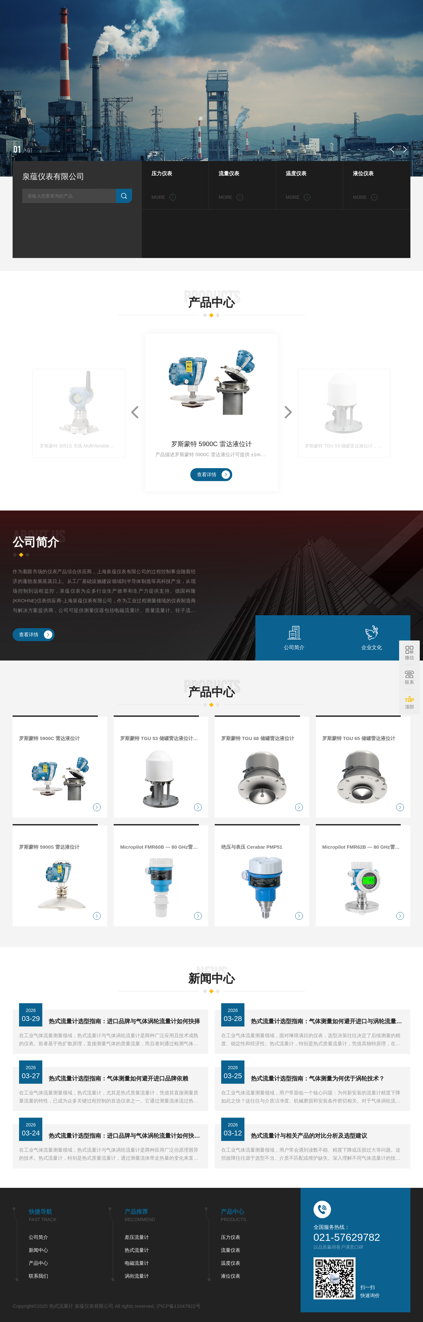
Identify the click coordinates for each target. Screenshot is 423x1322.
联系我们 (330, 13)
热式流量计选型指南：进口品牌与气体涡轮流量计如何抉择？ (125, 1154)
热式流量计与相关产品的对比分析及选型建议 (309, 1154)
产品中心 (299, 13)
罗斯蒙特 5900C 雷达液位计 (211, 506)
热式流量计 (38, 1250)
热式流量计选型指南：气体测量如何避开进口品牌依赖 (118, 1097)
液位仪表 (363, 173)
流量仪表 (229, 173)
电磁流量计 (38, 1263)
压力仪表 (161, 173)
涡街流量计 (38, 1276)
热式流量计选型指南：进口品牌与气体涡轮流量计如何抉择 (124, 1040)
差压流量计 (38, 1237)
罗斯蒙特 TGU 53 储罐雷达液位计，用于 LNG (343, 508)
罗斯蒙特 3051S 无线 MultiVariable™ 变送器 (79, 508)
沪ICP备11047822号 (79, 1306)
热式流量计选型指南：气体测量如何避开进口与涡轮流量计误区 (327, 1040)
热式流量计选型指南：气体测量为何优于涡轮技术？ (318, 1097)
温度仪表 (296, 173)
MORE (163, 197)
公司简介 (239, 13)
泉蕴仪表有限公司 (53, 176)
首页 (214, 13)
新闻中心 (269, 13)
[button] (392, 149)
